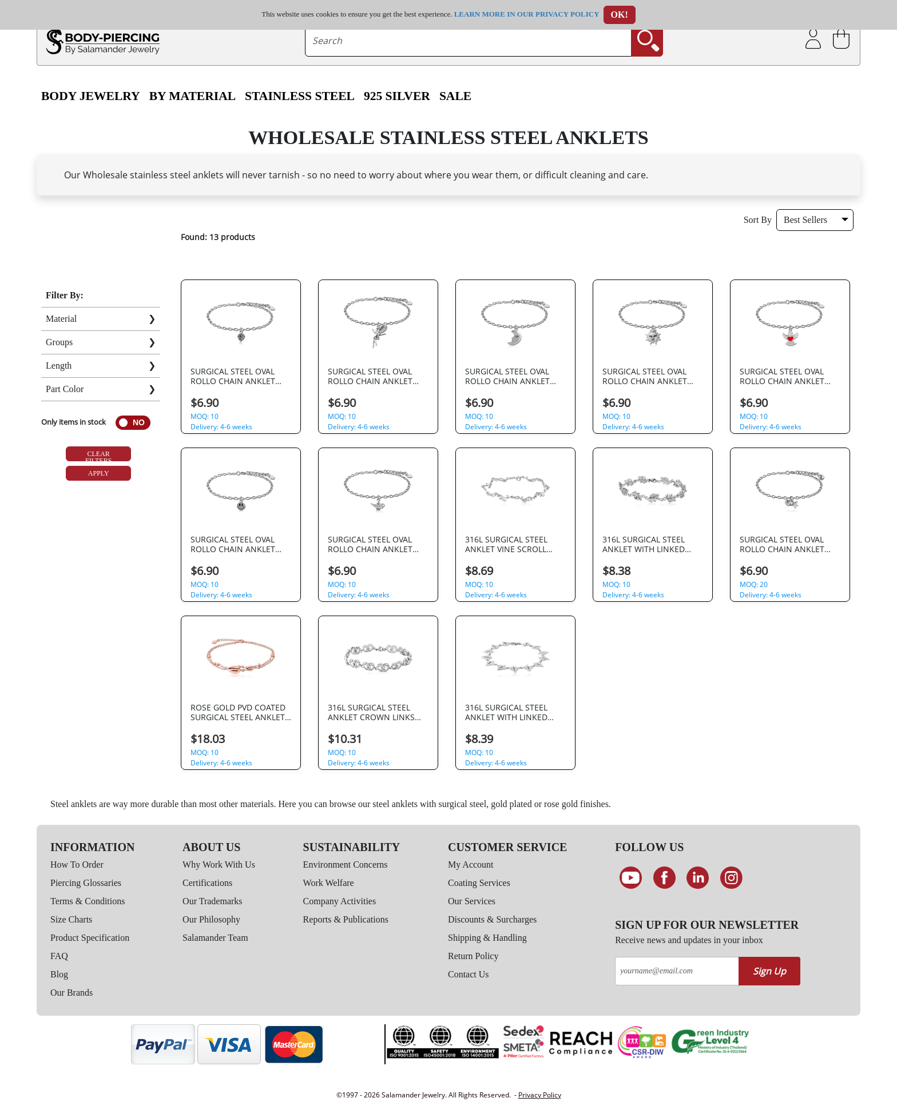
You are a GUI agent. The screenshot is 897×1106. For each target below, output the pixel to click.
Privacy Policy (539, 1095)
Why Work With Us (218, 864)
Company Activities (339, 901)
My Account (471, 864)
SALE (455, 96)
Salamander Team (215, 938)
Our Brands (71, 992)
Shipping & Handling (487, 938)
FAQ (59, 956)
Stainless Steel (300, 96)
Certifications (207, 883)
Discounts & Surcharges (492, 919)
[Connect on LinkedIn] (697, 878)
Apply (98, 473)
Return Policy (473, 956)
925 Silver (397, 96)
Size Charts (71, 919)
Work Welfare (328, 883)
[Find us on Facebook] (664, 878)
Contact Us (468, 974)
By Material (192, 96)
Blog (59, 974)
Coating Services (479, 883)
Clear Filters (98, 455)
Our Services (471, 901)
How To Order (77, 864)
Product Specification (89, 938)
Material (61, 319)
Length (59, 365)
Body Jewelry (90, 96)
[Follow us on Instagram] (731, 878)
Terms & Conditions (87, 901)
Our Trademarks (212, 901)
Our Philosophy (211, 919)
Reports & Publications (345, 919)
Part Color (65, 389)
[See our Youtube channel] (630, 878)
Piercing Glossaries (85, 883)
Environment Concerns (345, 864)
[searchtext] (468, 41)
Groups (59, 342)
